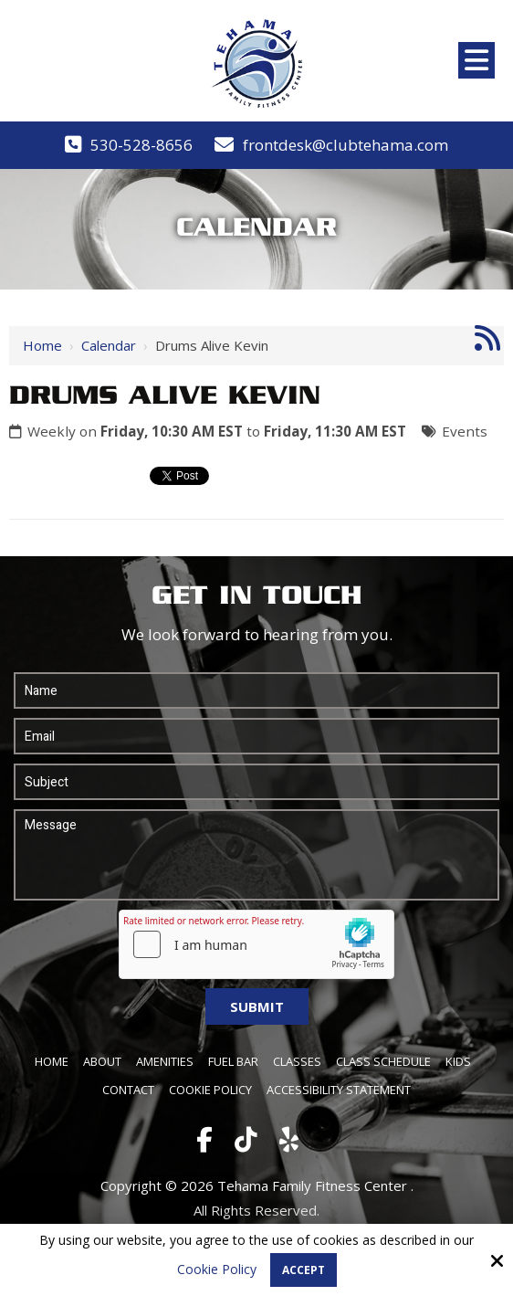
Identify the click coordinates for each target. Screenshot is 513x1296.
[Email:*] (256, 736)
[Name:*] (256, 690)
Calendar (108, 345)
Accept (303, 1270)
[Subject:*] (256, 782)
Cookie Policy (216, 1270)
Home (42, 345)
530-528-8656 (141, 144)
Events (464, 431)
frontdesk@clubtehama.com (345, 144)
